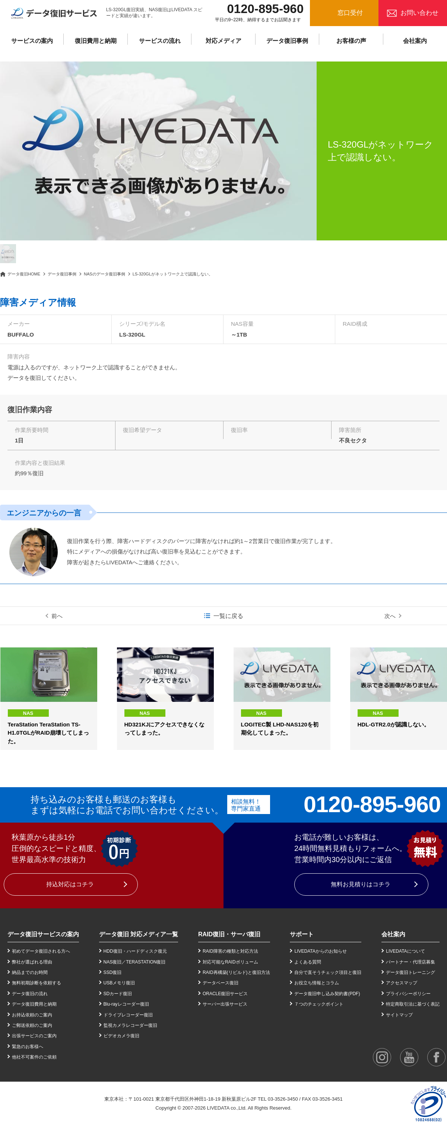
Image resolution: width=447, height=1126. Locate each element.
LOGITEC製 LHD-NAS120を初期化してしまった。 (279, 728)
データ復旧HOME (23, 274)
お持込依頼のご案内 (32, 1015)
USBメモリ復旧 (119, 982)
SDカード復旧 (118, 993)
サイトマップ (399, 1015)
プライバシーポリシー (408, 993)
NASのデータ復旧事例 (104, 274)
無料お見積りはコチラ (360, 884)
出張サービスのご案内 (34, 1035)
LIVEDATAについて (405, 951)
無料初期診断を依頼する (36, 982)
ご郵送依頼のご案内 (32, 1025)
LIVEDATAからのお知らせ (320, 951)
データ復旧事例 (287, 41)
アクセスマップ (401, 982)
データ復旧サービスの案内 (43, 934)
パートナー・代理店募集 (410, 962)
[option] (158, 150)
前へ (57, 616)
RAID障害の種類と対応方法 (230, 951)
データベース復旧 (220, 982)
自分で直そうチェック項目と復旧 (327, 972)
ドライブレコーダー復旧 (128, 1015)
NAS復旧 (113, 962)
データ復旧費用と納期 (34, 1004)
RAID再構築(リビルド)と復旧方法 (236, 972)
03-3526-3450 (283, 1099)
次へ (390, 616)
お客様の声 (351, 41)
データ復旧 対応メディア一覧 (138, 934)
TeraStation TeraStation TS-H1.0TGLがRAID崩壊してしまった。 (48, 732)
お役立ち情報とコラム (316, 982)
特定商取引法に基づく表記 (413, 1004)
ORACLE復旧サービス (225, 993)
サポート (302, 934)
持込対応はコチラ (70, 884)
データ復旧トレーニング (410, 972)
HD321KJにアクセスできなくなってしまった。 (164, 728)
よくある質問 (307, 962)
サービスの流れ (160, 41)
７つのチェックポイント (318, 1004)
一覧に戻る (228, 616)
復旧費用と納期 (96, 41)
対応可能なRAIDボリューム (230, 962)
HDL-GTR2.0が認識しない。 (393, 724)
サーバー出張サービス (225, 1004)
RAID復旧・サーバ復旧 (229, 934)
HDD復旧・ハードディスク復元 (135, 951)
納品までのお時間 (30, 972)
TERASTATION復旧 (145, 962)
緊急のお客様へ (27, 1046)
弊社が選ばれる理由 (32, 962)
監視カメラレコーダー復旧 (130, 1025)
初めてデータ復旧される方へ (41, 951)
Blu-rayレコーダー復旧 (126, 1004)
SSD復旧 (113, 972)
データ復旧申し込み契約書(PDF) (327, 993)
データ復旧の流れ (30, 993)
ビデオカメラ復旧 (121, 1035)
